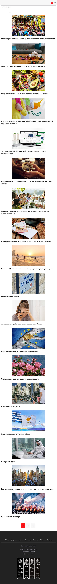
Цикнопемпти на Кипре (10, 517)
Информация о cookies (28, 554)
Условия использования (28, 551)
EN (55, 2)
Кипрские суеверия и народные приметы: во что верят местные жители (26, 182)
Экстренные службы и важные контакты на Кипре (21, 324)
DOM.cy (7, 540)
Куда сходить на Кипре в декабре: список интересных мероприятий (28, 39)
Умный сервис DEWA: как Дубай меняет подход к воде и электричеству (23, 152)
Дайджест (14, 540)
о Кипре (21, 540)
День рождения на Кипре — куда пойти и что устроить (23, 66)
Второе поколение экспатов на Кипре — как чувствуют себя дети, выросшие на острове (27, 122)
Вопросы (35, 540)
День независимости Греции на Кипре (16, 434)
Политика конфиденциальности (28, 549)
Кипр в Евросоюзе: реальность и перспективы (19, 351)
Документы (28, 540)
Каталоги (49, 540)
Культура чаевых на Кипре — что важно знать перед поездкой (26, 241)
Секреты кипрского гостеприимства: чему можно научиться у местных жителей (26, 212)
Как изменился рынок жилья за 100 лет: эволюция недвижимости (27, 489)
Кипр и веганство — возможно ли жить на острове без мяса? (25, 94)
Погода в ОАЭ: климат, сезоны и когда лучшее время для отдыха (27, 269)
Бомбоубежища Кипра (10, 296)
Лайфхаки (42, 540)
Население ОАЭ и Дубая (10, 406)
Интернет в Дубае (8, 461)
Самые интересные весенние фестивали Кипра (19, 379)
